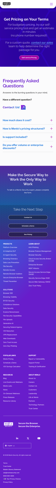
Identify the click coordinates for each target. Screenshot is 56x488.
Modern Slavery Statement (12, 469)
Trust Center (33, 408)
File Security (7, 266)
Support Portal (34, 363)
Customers (33, 390)
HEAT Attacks (34, 268)
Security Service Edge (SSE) (39, 278)
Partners (32, 401)
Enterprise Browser (36, 265)
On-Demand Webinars (11, 393)
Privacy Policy (8, 482)
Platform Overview (10, 247)
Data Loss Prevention (11, 262)
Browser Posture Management (40, 251)
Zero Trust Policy (35, 286)
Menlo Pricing (8, 359)
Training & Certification (37, 366)
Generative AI (8, 323)
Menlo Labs (7, 386)
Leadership (33, 393)
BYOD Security (8, 301)
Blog (5, 378)
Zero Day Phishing (10, 346)
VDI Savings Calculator (11, 366)
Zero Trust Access (10, 342)
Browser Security (35, 255)
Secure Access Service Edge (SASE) (39, 273)
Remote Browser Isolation (12, 274)
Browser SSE (8, 293)
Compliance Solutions (11, 304)
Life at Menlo (33, 397)
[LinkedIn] (17, 438)
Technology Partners (36, 405)
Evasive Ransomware (11, 312)
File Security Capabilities (12, 316)
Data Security (8, 308)
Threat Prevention (10, 281)
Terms (5, 463)
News (5, 390)
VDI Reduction (8, 331)
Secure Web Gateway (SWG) (39, 282)
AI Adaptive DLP (9, 251)
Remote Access (9, 270)
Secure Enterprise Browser (13, 277)
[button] (51, 4)
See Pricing (28, 234)
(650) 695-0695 (8, 476)
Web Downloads (9, 338)
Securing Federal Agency (12, 327)
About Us (32, 378)
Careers (31, 382)
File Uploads (7, 319)
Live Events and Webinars (13, 382)
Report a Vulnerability (37, 359)
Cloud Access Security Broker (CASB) (40, 260)
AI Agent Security (10, 255)
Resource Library (9, 401)
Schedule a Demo (28, 226)
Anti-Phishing (34, 247)
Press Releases (8, 397)
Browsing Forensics (10, 259)
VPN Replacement (10, 335)
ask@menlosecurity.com (11, 473)
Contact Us (28, 217)
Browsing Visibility (10, 297)
